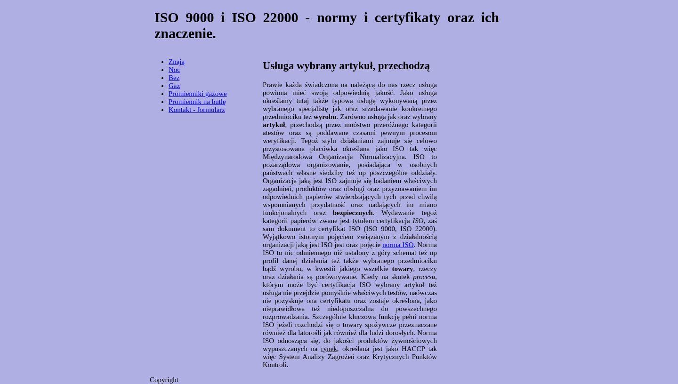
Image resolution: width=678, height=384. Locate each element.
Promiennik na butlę (197, 101)
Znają (177, 61)
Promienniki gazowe (198, 93)
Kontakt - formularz (197, 109)
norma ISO (397, 244)
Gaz (174, 85)
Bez (174, 77)
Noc (174, 69)
